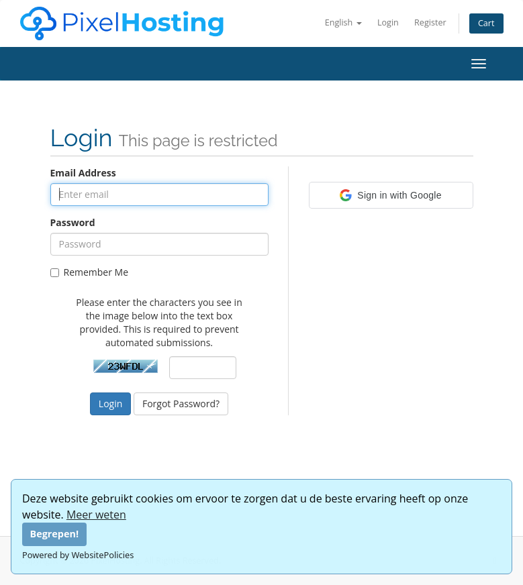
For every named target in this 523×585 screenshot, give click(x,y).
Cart (486, 23)
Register (430, 22)
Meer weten (96, 514)
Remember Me (89, 272)
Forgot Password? (181, 403)
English (343, 22)
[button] (391, 195)
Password (72, 222)
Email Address (83, 172)
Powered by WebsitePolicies (78, 555)
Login (388, 22)
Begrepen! (54, 533)
